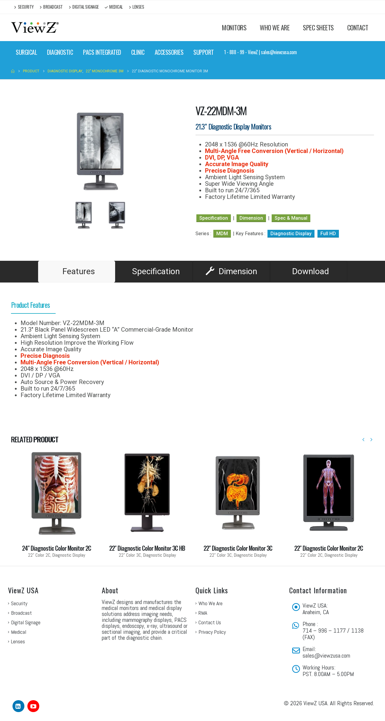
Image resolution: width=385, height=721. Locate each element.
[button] (363, 439)
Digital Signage (84, 7)
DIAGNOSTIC (60, 52)
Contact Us (209, 622)
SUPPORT (203, 52)
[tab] (76, 272)
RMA (202, 612)
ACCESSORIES (169, 52)
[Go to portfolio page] (56, 502)
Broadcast (51, 7)
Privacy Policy (212, 631)
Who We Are (210, 603)
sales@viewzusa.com (326, 655)
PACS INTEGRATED (102, 52)
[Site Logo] (35, 27)
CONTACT (357, 27)
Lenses (136, 7)
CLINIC (138, 52)
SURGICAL (26, 52)
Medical (114, 7)
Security (24, 7)
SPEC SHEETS (318, 27)
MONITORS (234, 27)
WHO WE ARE (274, 27)
